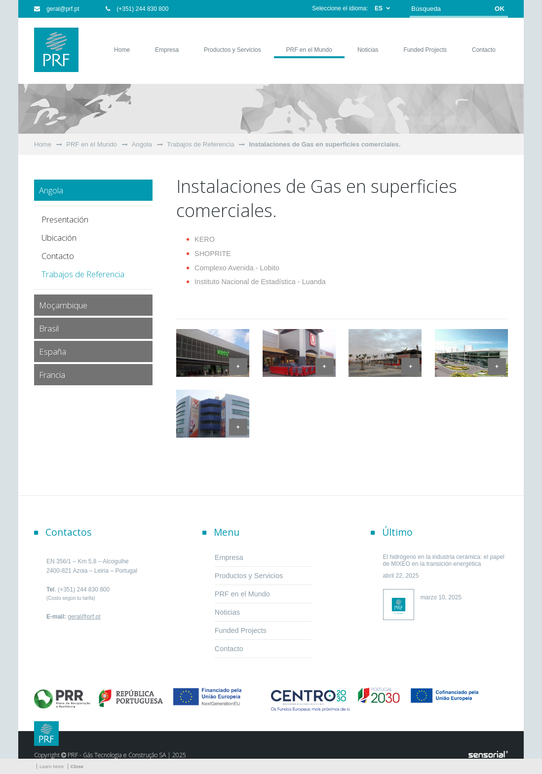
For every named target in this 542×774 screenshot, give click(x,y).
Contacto (57, 255)
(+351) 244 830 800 (137, 8)
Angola (142, 144)
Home (42, 144)
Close (77, 766)
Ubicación (59, 237)
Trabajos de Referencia (200, 144)
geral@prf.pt (56, 8)
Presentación (64, 219)
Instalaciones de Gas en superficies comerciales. (324, 144)
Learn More (51, 766)
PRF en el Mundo (91, 144)
